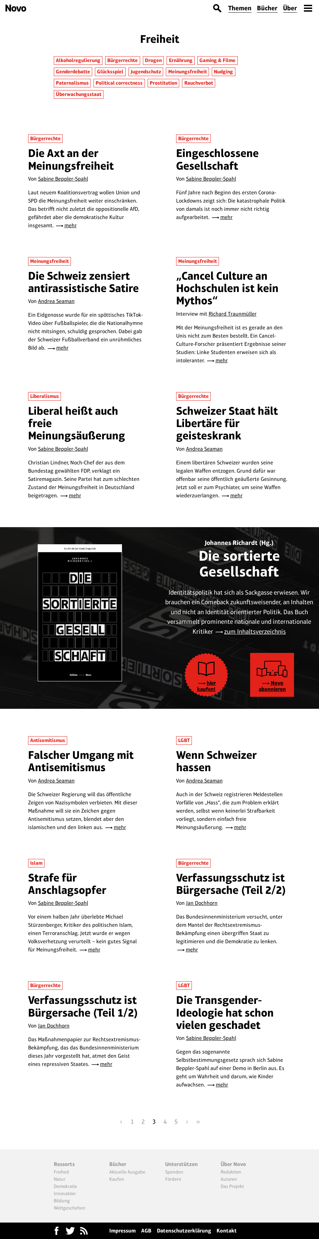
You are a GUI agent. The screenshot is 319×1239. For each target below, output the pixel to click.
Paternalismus (72, 83)
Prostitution (163, 83)
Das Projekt (232, 1186)
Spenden (174, 1172)
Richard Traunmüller (233, 314)
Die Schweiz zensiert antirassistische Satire (83, 282)
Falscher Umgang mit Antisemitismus (81, 761)
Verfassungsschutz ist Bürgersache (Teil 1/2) (83, 1006)
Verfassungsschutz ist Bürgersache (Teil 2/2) (231, 884)
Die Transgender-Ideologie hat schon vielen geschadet (225, 1012)
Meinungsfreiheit (187, 72)
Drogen (153, 60)
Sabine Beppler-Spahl (63, 178)
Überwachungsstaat (78, 94)
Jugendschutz (146, 72)
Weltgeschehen (69, 1208)
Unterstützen (181, 1164)
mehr (70, 225)
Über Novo (233, 1164)
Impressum (122, 1230)
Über (290, 8)
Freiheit (61, 1172)
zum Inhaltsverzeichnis (255, 631)
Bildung (62, 1200)
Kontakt (227, 1230)
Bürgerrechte (122, 60)
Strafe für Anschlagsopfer (67, 884)
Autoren (229, 1179)
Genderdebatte (73, 72)
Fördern (173, 1179)
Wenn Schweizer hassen (216, 761)
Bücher (267, 8)
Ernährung (181, 60)
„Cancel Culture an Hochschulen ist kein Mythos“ (227, 288)
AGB (146, 1230)
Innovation (65, 1193)
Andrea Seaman (56, 301)
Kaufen (116, 1179)
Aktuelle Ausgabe (127, 1172)
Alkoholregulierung (78, 60)
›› (198, 1121)
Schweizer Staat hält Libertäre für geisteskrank (227, 423)
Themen (239, 8)
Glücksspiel (110, 72)
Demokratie (65, 1186)
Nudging (223, 72)
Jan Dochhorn (202, 903)
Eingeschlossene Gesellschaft (217, 159)
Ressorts (64, 1164)
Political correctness (119, 83)
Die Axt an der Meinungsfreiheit (71, 159)
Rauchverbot (198, 83)
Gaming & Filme (217, 60)
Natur (59, 1179)
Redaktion (231, 1172)
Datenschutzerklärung (184, 1230)
